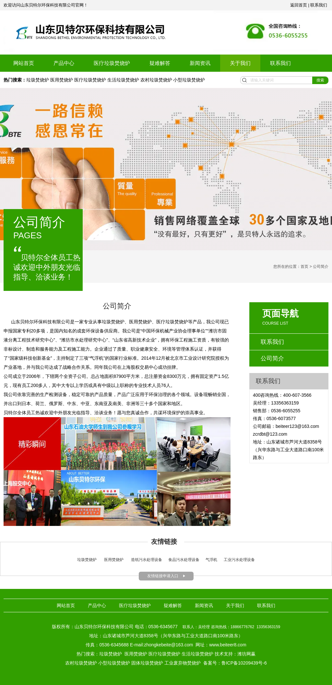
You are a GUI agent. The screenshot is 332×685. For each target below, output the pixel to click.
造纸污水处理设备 (146, 559)
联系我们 (280, 63)
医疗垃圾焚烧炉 (112, 63)
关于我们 (240, 63)
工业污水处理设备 (239, 559)
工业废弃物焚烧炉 (182, 663)
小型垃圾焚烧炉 (189, 79)
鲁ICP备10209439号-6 (244, 663)
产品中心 (63, 63)
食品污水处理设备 (183, 559)
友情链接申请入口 (162, 576)
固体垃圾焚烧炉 (147, 663)
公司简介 (272, 358)
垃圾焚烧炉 (38, 79)
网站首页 (23, 63)
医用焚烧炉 (61, 79)
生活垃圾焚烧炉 (123, 79)
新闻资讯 (200, 63)
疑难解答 (159, 63)
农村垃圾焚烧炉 (156, 79)
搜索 (320, 80)
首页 (304, 266)
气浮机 (211, 559)
